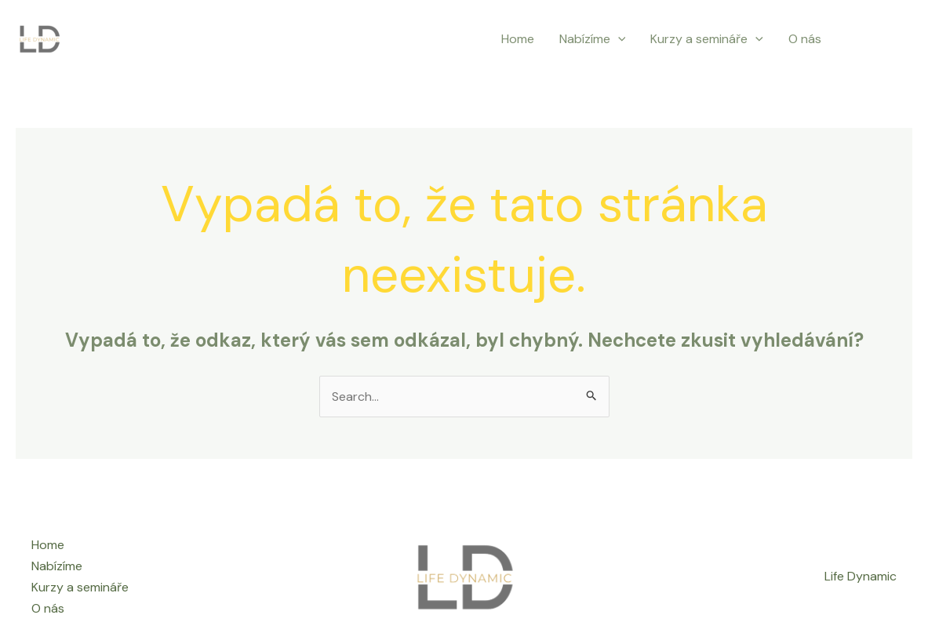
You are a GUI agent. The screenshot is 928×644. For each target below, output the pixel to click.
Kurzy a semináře (706, 39)
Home (517, 39)
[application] (618, 39)
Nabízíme (592, 39)
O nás (804, 39)
